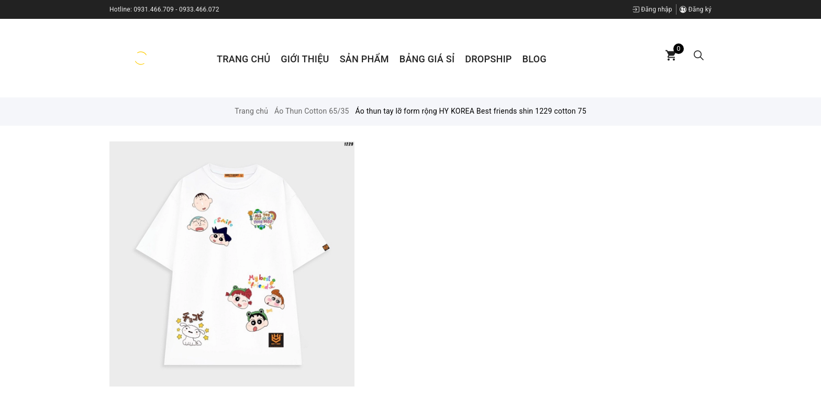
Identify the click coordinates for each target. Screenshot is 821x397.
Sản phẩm (364, 58)
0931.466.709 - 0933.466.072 (176, 9)
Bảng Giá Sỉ (427, 58)
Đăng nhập (652, 9)
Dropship (488, 58)
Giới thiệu (305, 58)
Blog (535, 58)
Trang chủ (243, 58)
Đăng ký (696, 9)
